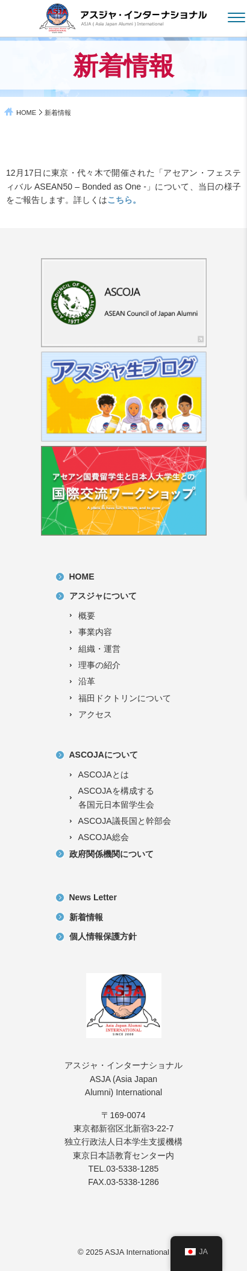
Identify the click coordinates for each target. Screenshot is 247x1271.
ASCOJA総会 (103, 837)
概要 (86, 615)
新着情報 (86, 917)
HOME (26, 112)
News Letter (93, 897)
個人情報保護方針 (103, 936)
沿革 (86, 681)
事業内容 (95, 632)
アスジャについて (103, 596)
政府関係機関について (111, 854)
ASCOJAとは (103, 774)
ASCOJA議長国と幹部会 (124, 821)
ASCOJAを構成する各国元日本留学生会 (116, 797)
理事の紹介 (99, 665)
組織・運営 (99, 649)
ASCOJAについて (103, 754)
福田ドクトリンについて (124, 698)
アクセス (95, 714)
